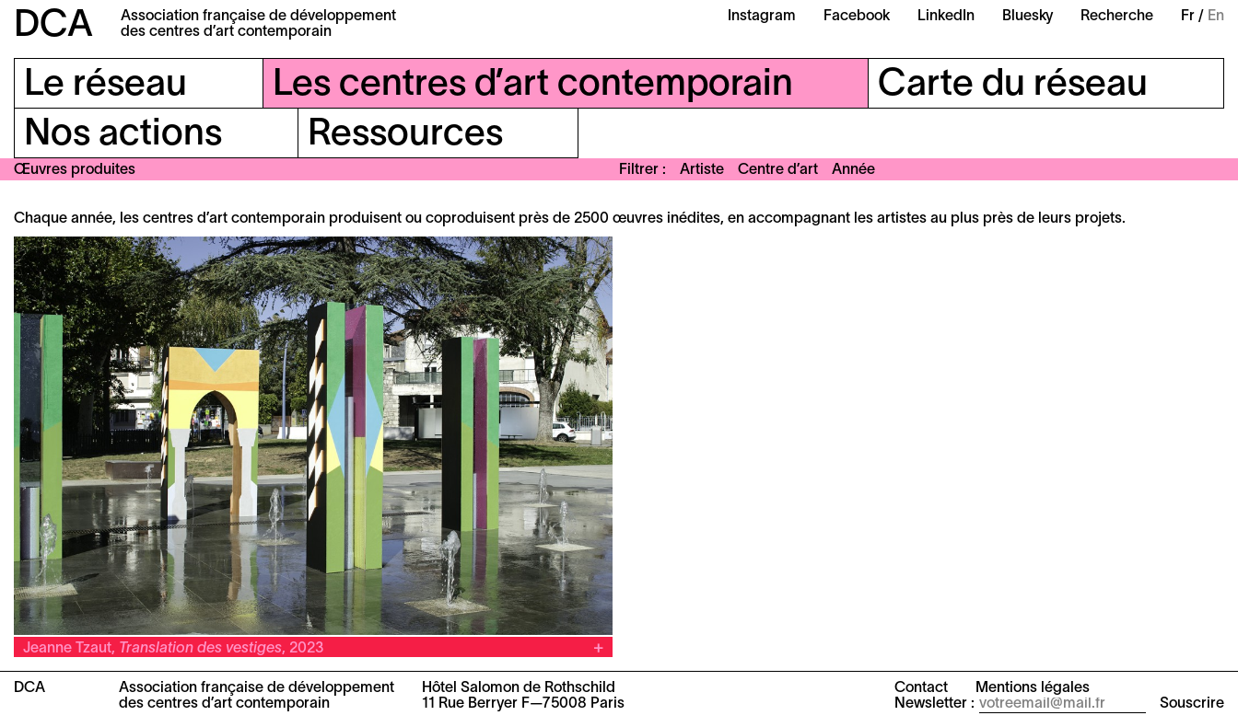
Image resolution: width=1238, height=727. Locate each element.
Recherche (1116, 16)
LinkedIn (946, 16)
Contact (921, 688)
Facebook (856, 16)
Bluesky (1027, 16)
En (1216, 16)
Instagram (762, 16)
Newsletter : (934, 704)
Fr (1188, 16)
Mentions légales (1032, 688)
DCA (53, 26)
